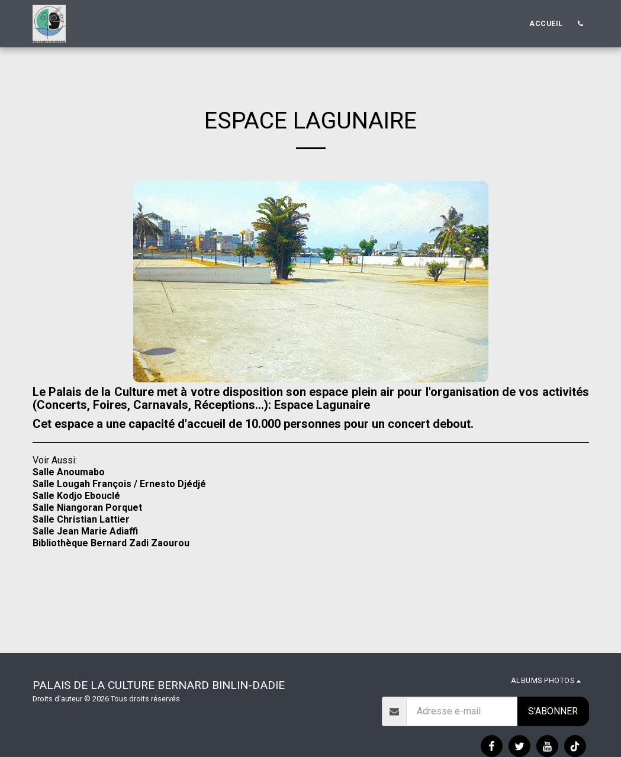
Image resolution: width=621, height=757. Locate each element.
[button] (580, 23)
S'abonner (553, 711)
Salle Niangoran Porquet (87, 507)
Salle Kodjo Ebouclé (76, 495)
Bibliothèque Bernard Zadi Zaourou (111, 543)
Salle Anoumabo (69, 472)
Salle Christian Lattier (81, 519)
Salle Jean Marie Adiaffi (85, 531)
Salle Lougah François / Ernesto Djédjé (119, 483)
